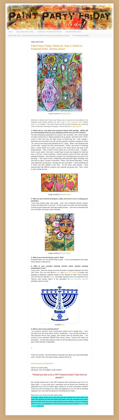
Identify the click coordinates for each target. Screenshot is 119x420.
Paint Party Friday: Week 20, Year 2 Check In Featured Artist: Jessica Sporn (56, 47)
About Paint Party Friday (25, 32)
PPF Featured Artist (74, 122)
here (36, 124)
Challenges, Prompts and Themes (49, 32)
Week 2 (33, 406)
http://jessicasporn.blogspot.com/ (42, 363)
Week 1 (82, 404)
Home (10, 32)
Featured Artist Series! (73, 32)
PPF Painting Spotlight (80, 35)
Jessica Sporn (66, 113)
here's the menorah (71, 272)
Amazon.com (72, 277)
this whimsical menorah (79, 279)
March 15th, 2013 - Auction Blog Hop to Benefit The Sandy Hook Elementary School (38, 35)
